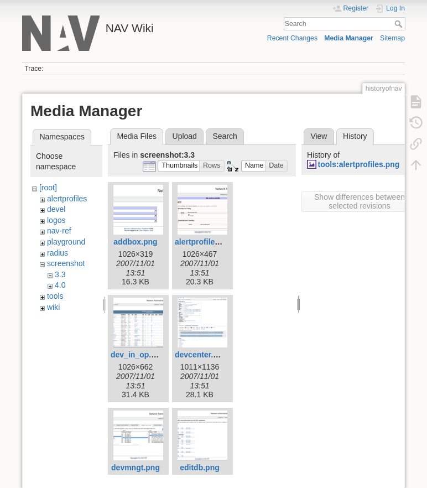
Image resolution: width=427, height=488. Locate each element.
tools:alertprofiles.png (359, 164)
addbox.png (135, 241)
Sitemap (392, 38)
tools (55, 296)
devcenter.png (201, 354)
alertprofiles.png (205, 241)
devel (56, 209)
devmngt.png (135, 467)
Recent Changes (292, 38)
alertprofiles (67, 198)
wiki (53, 307)
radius (57, 252)
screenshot (66, 263)
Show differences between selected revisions (359, 201)
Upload (185, 136)
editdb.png (200, 467)
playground (66, 241)
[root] (48, 187)
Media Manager (348, 38)
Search (399, 24)
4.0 (60, 285)
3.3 (60, 274)
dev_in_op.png (138, 354)
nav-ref (59, 230)
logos (56, 220)
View (318, 136)
